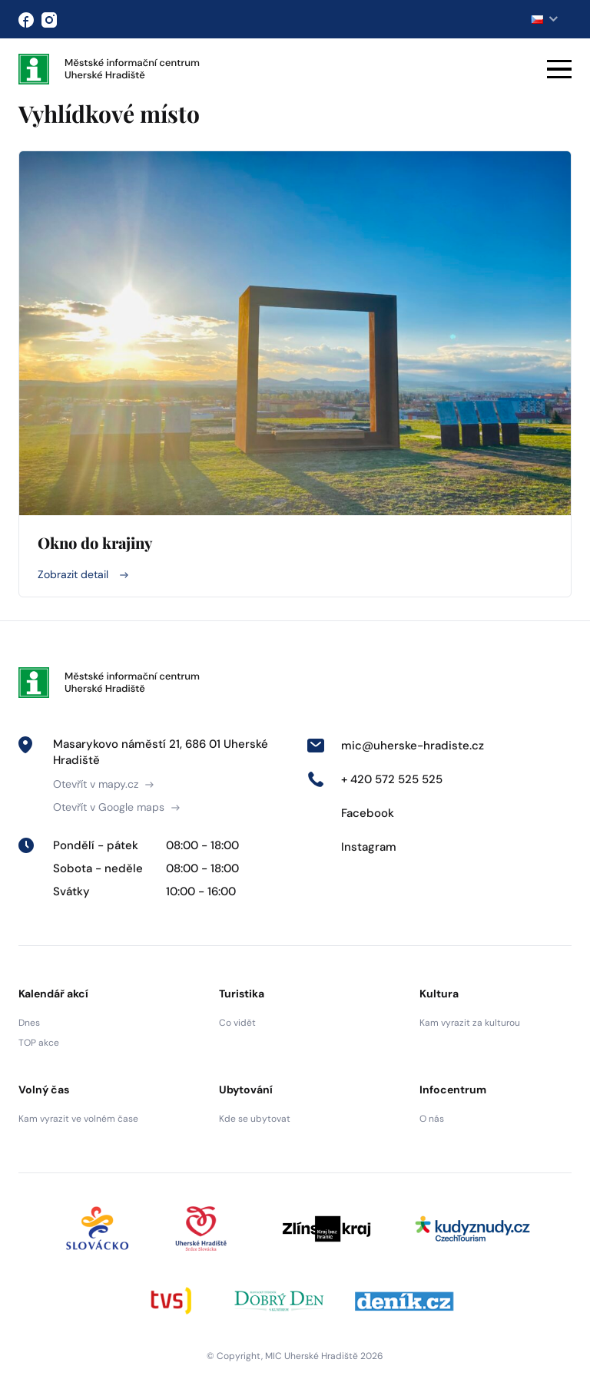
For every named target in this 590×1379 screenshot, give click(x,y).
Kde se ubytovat (254, 1119)
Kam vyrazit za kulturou (469, 1023)
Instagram (351, 847)
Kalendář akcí (53, 993)
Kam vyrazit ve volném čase (78, 1119)
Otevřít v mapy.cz (103, 784)
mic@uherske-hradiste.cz (395, 745)
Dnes (29, 1023)
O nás (431, 1119)
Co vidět (237, 1023)
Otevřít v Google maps (116, 807)
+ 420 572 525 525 (374, 779)
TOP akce (38, 1043)
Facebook (350, 813)
